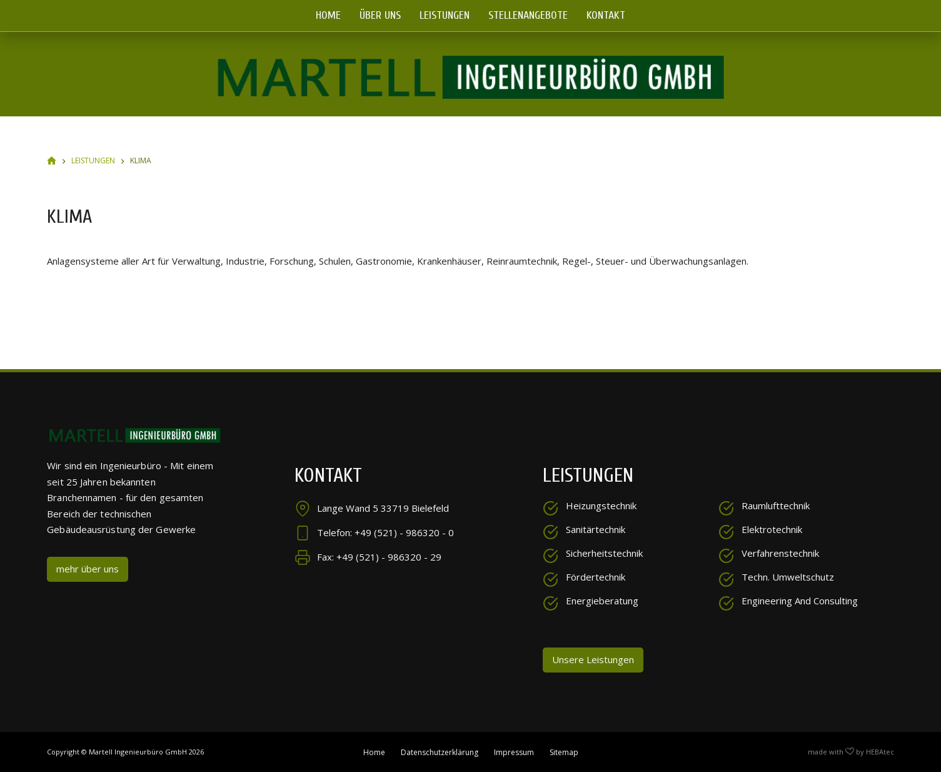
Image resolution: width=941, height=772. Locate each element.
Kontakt (605, 15)
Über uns (380, 15)
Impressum (514, 751)
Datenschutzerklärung (439, 751)
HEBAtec (880, 751)
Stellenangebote (528, 15)
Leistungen (445, 15)
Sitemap (564, 751)
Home (328, 15)
